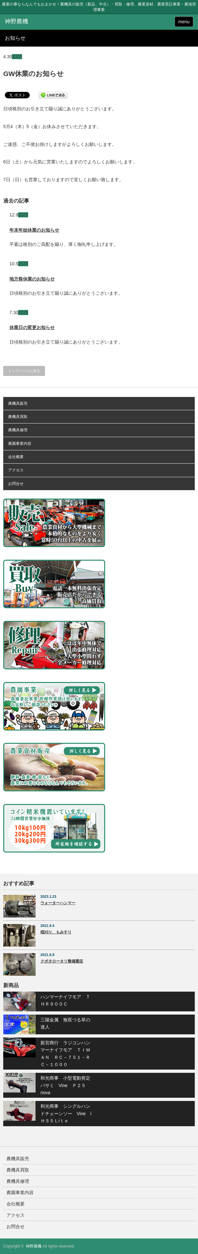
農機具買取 (18, 416)
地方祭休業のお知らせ (32, 278)
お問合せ (16, 483)
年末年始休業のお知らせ (34, 230)
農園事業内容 (19, 443)
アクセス (16, 470)
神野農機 (33, 1246)
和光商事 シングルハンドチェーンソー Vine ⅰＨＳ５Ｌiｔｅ (66, 1113)
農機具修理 (18, 430)
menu (184, 21)
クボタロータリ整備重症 (61, 961)
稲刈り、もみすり (56, 932)
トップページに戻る (24, 371)
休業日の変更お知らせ (32, 327)
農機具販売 (18, 403)
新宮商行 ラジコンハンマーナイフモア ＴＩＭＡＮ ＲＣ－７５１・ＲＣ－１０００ (65, 1053)
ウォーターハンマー (57, 903)
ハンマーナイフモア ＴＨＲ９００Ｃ (65, 1000)
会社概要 (16, 457)
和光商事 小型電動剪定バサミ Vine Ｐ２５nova (65, 1085)
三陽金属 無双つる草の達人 (65, 1023)
